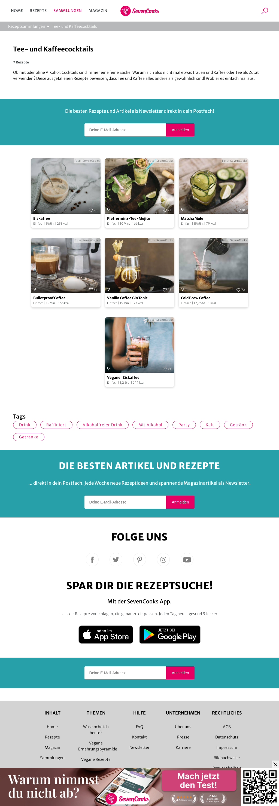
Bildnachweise (227, 757)
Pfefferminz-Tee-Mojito (128, 218)
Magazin (98, 10)
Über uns (183, 726)
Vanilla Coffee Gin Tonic (127, 298)
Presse (183, 737)
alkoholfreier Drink (103, 424)
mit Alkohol (150, 424)
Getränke (28, 437)
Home (17, 10)
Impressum (226, 747)
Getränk (238, 424)
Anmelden (180, 130)
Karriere (183, 747)
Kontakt (139, 737)
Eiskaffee (41, 218)
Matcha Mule (192, 218)
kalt (210, 424)
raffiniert (56, 424)
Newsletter (139, 747)
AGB (227, 726)
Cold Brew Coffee (196, 298)
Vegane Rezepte (96, 759)
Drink (25, 424)
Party (184, 424)
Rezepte (38, 10)
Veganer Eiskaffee (123, 377)
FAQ (139, 726)
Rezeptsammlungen (26, 26)
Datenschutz (226, 737)
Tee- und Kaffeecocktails (74, 26)
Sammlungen (67, 10)
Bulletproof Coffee (49, 298)
